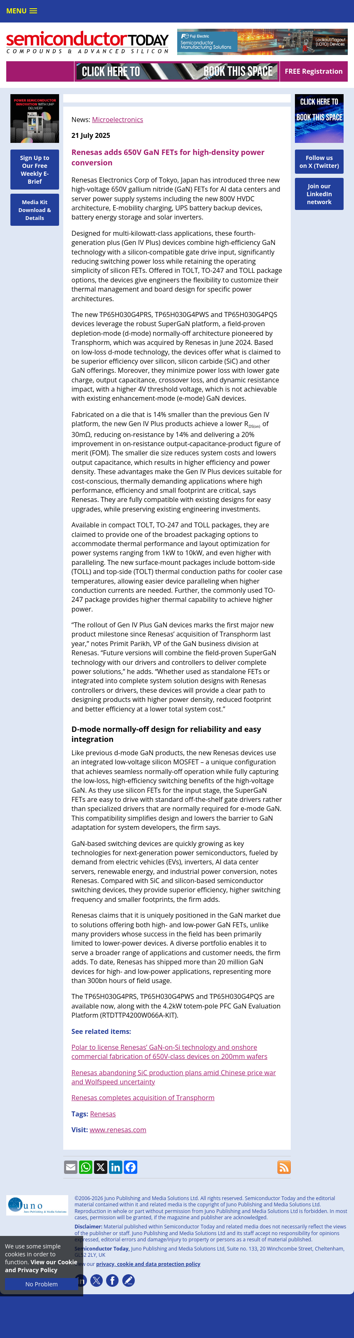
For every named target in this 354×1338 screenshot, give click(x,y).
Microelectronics (117, 119)
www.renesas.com (118, 1129)
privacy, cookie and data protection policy (148, 1264)
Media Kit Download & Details (34, 210)
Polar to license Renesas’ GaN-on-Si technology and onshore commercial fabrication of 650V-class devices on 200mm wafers (169, 1052)
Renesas (103, 1113)
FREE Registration (314, 71)
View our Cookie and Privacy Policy (41, 1266)
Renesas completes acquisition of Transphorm (143, 1097)
